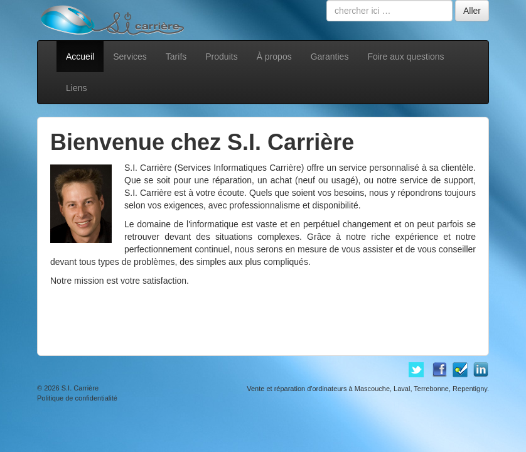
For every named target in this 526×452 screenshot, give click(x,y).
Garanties (330, 56)
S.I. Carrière (80, 388)
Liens (76, 88)
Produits (221, 56)
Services (130, 56)
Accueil (80, 56)
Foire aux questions (405, 56)
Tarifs (176, 56)
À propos (274, 56)
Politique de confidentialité (77, 398)
